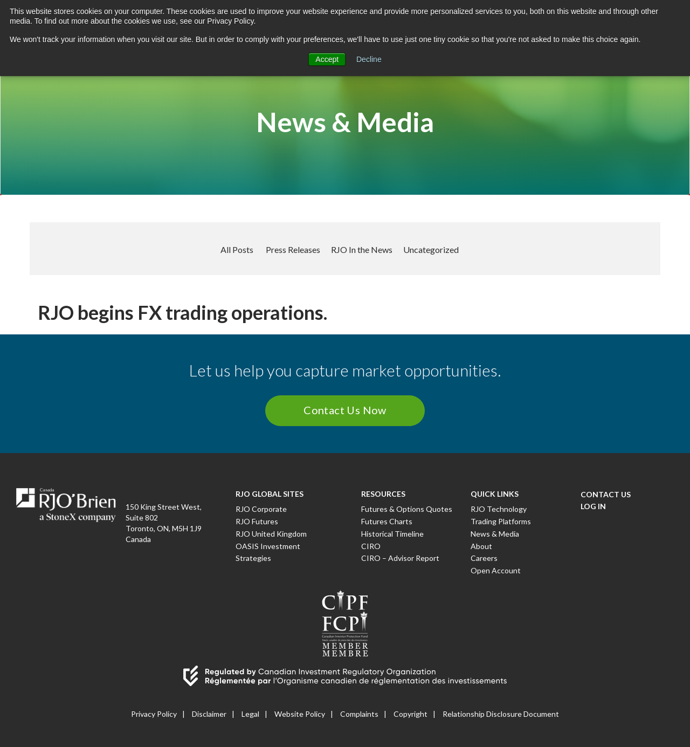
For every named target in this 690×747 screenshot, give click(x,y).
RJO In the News (361, 249)
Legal (250, 713)
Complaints (359, 713)
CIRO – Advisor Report (400, 558)
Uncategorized (431, 249)
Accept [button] (327, 59)
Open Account (496, 570)
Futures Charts (386, 521)
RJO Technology (499, 508)
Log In (593, 506)
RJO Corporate (261, 508)
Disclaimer (209, 713)
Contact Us (606, 494)
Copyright (410, 713)
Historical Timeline (392, 533)
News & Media (495, 533)
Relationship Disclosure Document (501, 713)
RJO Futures (257, 521)
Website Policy (299, 713)
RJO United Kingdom (271, 533)
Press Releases (293, 249)
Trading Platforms (501, 521)
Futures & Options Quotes (406, 508)
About (481, 546)
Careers (484, 558)
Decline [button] (369, 59)
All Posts (236, 249)
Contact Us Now (345, 409)
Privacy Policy (154, 713)
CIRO (371, 546)
